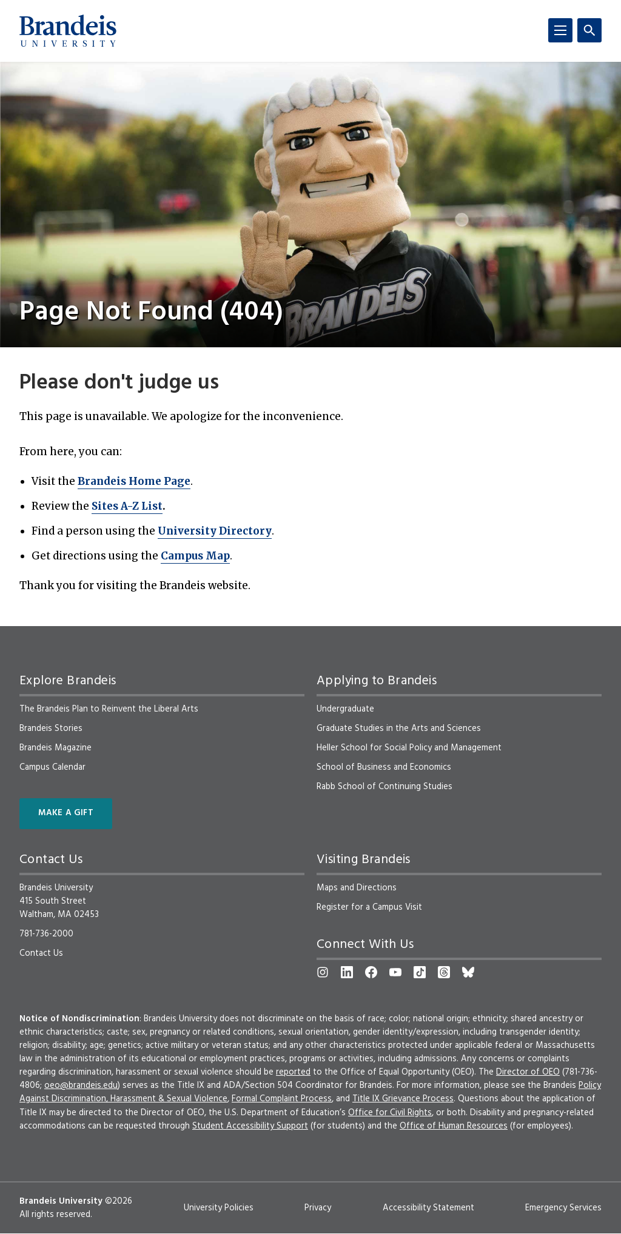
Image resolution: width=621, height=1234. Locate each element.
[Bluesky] (468, 972)
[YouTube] (395, 972)
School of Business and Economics (384, 767)
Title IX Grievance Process (403, 1099)
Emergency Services (563, 1208)
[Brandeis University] (67, 31)
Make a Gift (65, 813)
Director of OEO (528, 1072)
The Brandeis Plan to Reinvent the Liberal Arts (108, 709)
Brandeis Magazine (55, 748)
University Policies (218, 1208)
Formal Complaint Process (282, 1099)
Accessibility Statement (428, 1208)
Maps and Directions (357, 888)
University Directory (215, 531)
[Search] (589, 30)
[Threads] (444, 972)
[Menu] (560, 30)
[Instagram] (323, 972)
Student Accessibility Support (250, 1126)
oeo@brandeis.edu (81, 1085)
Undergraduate (345, 709)
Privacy (317, 1208)
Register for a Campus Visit (369, 907)
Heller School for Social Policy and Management (409, 748)
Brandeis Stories (50, 728)
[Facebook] (371, 972)
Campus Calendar (52, 767)
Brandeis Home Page (134, 481)
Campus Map (195, 555)
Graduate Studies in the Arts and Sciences (399, 728)
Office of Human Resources (454, 1126)
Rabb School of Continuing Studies (384, 786)
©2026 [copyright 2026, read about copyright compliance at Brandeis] (118, 1201)
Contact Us (41, 953)
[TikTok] (420, 972)
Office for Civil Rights (390, 1113)
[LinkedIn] (347, 972)
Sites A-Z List (127, 506)
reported (293, 1072)
